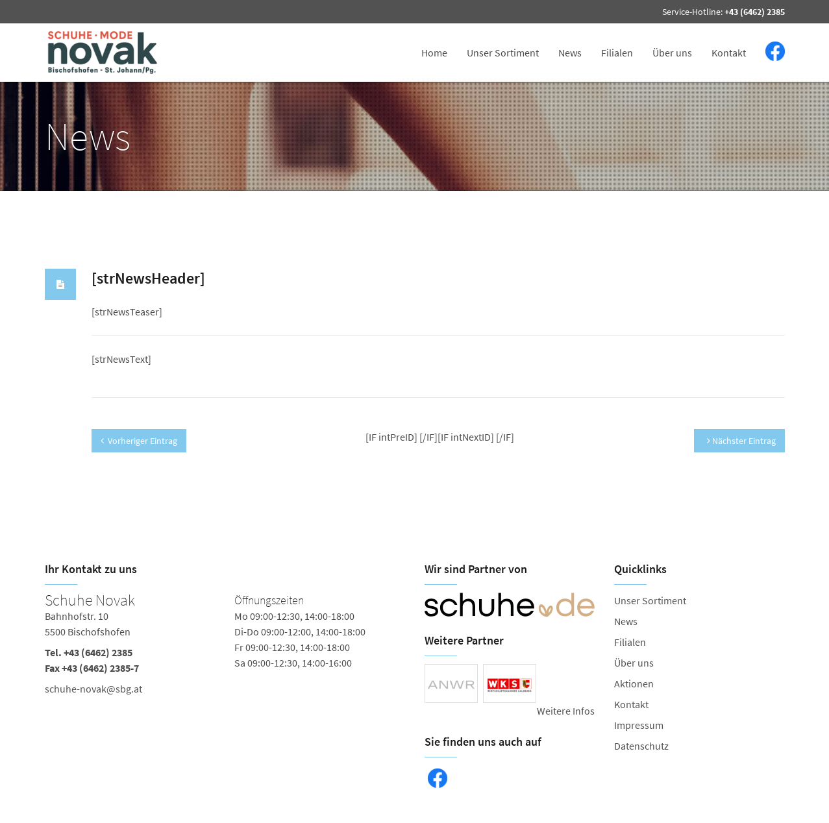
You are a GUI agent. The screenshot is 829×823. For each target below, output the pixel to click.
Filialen (617, 52)
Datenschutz (641, 745)
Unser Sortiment (503, 52)
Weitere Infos (566, 710)
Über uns (672, 52)
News (570, 52)
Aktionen (634, 683)
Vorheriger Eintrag (139, 441)
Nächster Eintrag (741, 441)
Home (434, 52)
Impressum (638, 725)
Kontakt (728, 52)
